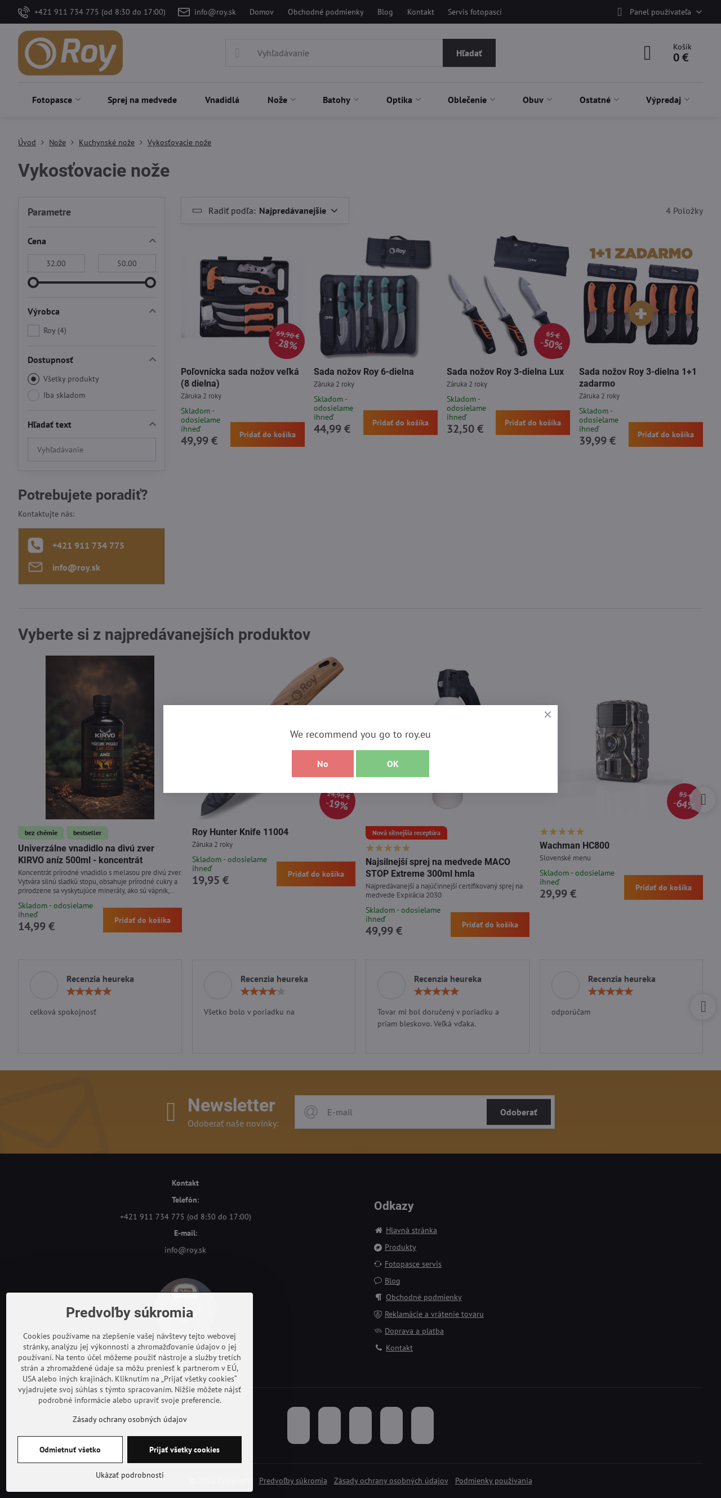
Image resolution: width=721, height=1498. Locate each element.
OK (393, 763)
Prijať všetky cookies (184, 1450)
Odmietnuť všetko (70, 1450)
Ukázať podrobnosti (130, 1475)
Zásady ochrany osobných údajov (130, 1419)
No (322, 763)
